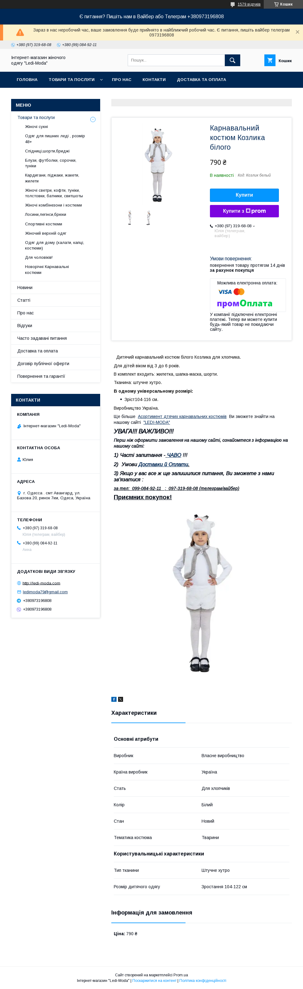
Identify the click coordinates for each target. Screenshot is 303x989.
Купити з (244, 211)
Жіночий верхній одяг (45, 233)
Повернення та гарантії (41, 376)
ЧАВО (174, 455)
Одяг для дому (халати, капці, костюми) (54, 245)
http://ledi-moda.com (41, 583)
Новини (24, 287)
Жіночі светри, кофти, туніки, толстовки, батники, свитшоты (54, 193)
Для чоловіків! (39, 257)
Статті (23, 300)
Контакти (154, 79)
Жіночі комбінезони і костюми (53, 205)
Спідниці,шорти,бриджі (47, 151)
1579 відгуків (249, 4)
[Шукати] (232, 60)
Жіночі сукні (36, 126)
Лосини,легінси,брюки (45, 214)
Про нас (121, 79)
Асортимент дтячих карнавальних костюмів (182, 416)
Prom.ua (180, 975)
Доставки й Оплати (163, 464)
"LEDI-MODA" (156, 422)
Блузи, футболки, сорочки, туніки (50, 163)
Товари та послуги (72, 79)
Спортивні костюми (43, 224)
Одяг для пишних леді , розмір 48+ (55, 139)
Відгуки (24, 325)
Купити (244, 195)
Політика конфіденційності (202, 980)
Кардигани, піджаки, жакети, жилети (52, 178)
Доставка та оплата (201, 79)
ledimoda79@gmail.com (45, 592)
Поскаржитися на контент (154, 980)
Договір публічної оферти (43, 363)
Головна (27, 79)
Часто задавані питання (42, 338)
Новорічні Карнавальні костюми (47, 269)
